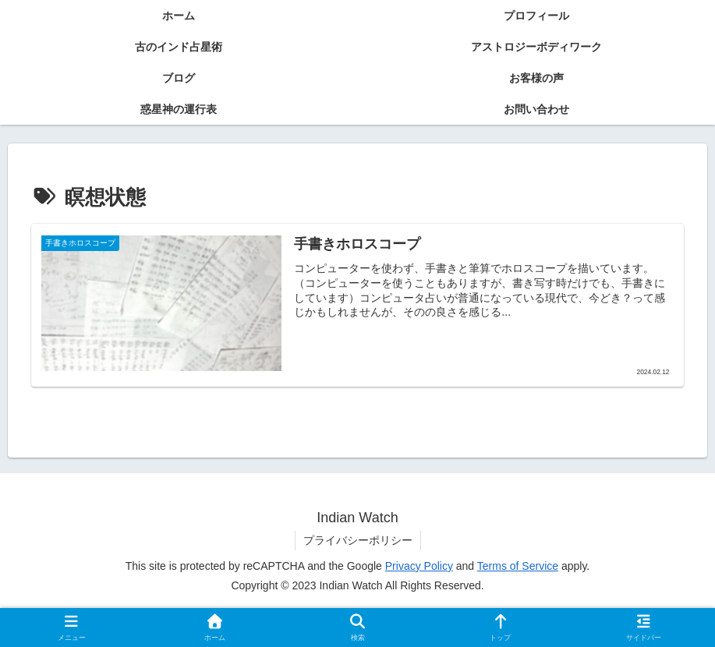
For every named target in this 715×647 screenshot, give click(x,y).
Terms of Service (517, 566)
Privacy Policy (419, 566)
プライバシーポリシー (357, 540)
